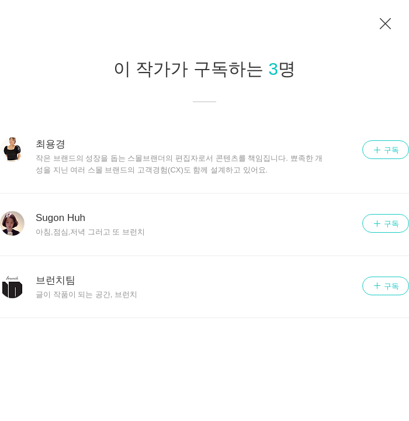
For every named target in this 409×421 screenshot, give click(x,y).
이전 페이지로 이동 (385, 24)
